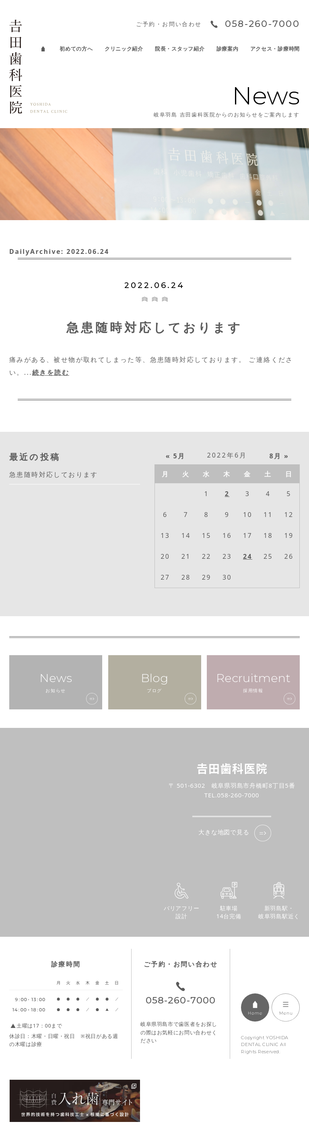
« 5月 (175, 456)
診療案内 (227, 49)
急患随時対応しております (154, 327)
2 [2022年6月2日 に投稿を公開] (227, 493)
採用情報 (253, 682)
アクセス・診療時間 (275, 49)
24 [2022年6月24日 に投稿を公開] (247, 556)
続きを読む (50, 372)
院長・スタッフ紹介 (179, 49)
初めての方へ (76, 49)
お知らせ (55, 682)
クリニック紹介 (124, 49)
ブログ (154, 682)
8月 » (279, 456)
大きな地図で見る (223, 832)
